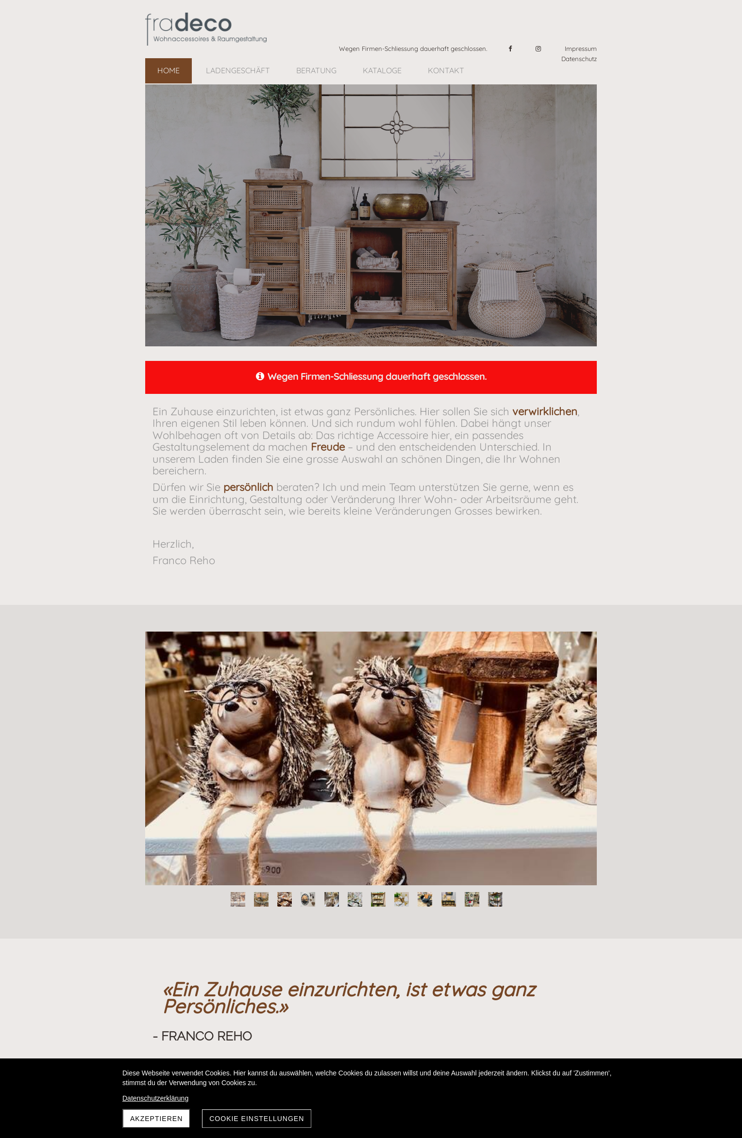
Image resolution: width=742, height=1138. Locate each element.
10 (448, 899)
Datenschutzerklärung (155, 1098)
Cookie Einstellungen (256, 1118)
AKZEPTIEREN (156, 1118)
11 (472, 899)
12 (495, 899)
